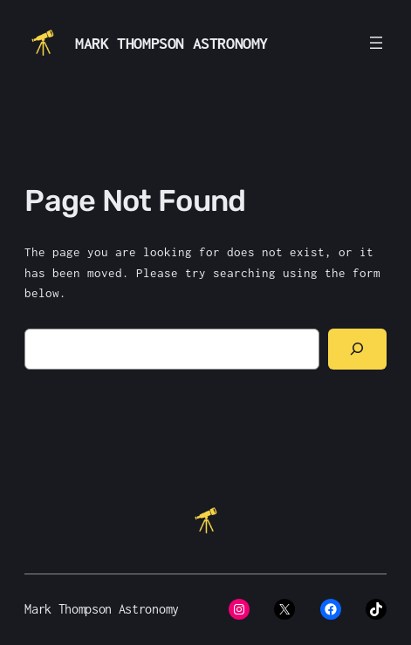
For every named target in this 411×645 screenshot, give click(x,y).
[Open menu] (376, 42)
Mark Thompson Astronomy (171, 43)
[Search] (357, 349)
